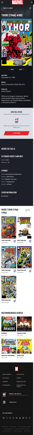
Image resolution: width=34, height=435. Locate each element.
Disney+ (19, 378)
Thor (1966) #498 (5, 300)
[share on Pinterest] (23, 418)
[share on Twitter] (7, 418)
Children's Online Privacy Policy (22, 428)
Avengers (4, 333)
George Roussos (10, 181)
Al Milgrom (7, 179)
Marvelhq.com (21, 381)
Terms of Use (5, 426)
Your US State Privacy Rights (24, 426)
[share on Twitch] (26, 418)
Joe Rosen (9, 184)
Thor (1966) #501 (21, 240)
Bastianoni (6, 302)
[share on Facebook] (3, 418)
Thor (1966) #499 (21, 270)
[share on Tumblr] (13, 418)
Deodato (6, 242)
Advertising (20, 374)
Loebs (2, 242)
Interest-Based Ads (17, 431)
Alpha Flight (20, 355)
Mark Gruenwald (7, 84)
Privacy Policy (13, 426)
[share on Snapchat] (20, 418)
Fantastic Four (21, 333)
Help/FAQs (6, 378)
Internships (6, 385)
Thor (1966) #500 (5, 270)
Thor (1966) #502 (5, 240)
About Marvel (7, 374)
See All (27, 210)
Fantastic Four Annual (8, 355)
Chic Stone (13, 179)
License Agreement (6, 431)
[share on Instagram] (10, 418)
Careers (5, 381)
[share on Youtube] (16, 418)
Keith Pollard (6, 91)
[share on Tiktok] (30, 418)
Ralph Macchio (19, 84)
